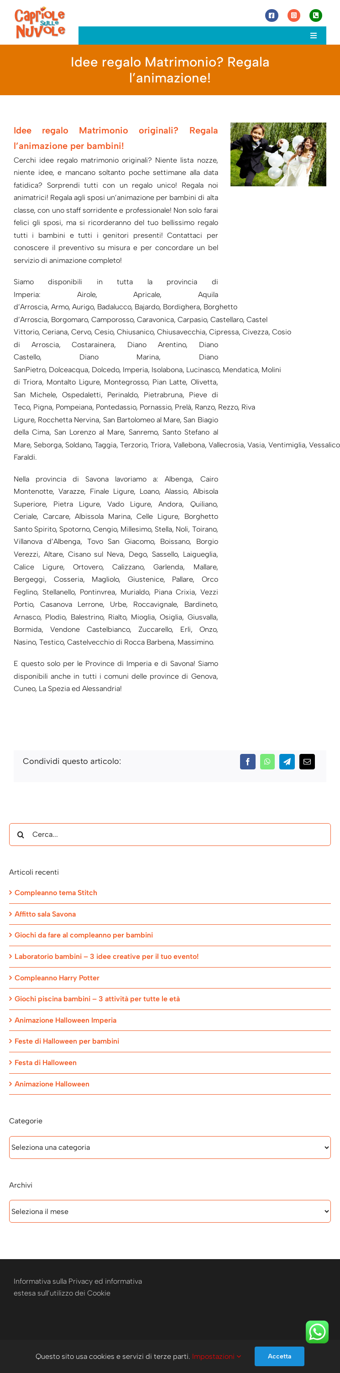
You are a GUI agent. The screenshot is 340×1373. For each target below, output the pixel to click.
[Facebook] (248, 762)
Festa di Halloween (46, 1062)
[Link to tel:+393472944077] (315, 15)
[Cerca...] (170, 834)
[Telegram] (287, 762)
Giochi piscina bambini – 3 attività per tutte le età (97, 998)
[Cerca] (20, 834)
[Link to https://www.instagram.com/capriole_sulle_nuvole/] (294, 15)
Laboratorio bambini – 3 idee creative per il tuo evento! (107, 956)
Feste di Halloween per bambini (67, 1041)
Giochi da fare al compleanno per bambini (84, 935)
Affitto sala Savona (45, 914)
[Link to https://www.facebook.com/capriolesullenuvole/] (271, 15)
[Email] (307, 762)
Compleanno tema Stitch (56, 892)
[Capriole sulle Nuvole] (40, 9)
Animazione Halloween (52, 1084)
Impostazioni (216, 1356)
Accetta (279, 1356)
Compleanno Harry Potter (57, 977)
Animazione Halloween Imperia (65, 1020)
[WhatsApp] (267, 762)
